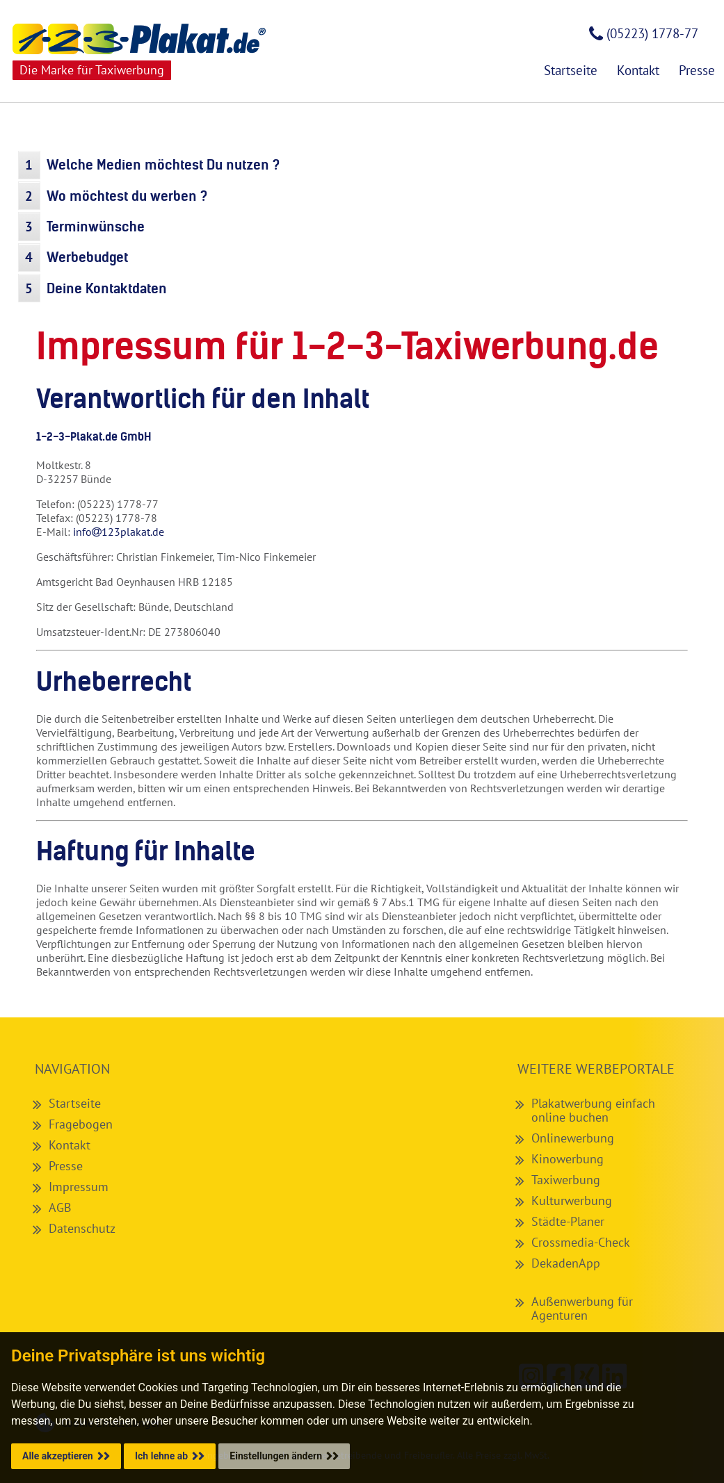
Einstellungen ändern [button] (276, 1455)
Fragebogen (81, 1123)
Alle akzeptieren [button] (57, 1455)
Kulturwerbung (571, 1200)
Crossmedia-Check (580, 1242)
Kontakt (69, 1144)
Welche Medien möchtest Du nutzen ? (163, 164)
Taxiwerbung (565, 1179)
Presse (66, 1165)
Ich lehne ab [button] (161, 1455)
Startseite (75, 1103)
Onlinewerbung (572, 1137)
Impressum (78, 1186)
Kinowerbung (567, 1158)
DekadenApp (565, 1262)
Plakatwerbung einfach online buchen (593, 1109)
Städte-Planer (567, 1221)
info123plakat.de (118, 532)
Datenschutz (82, 1228)
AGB (60, 1207)
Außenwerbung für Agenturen (582, 1307)
